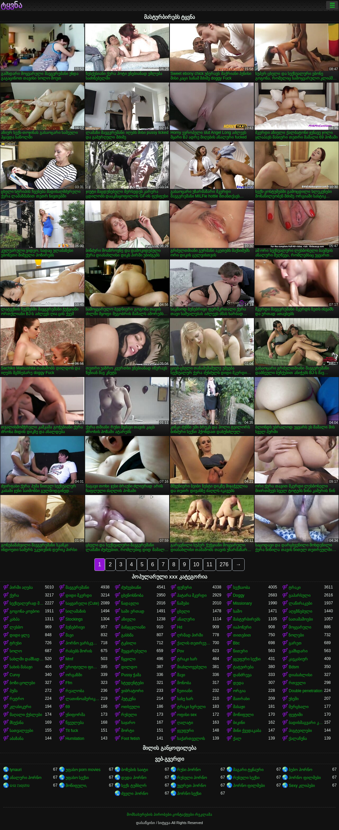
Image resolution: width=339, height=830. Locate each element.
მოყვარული (300, 627)
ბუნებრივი (75, 627)
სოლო (16, 651)
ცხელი (183, 611)
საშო (237, 611)
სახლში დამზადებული (27, 659)
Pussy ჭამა (131, 675)
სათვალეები (21, 730)
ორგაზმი (74, 675)
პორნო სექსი (189, 793)
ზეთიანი (184, 691)
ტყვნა (11, 5)
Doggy (239, 595)
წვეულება (75, 722)
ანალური (186, 619)
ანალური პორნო (25, 777)
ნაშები (183, 603)
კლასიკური (20, 706)
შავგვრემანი (77, 587)
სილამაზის (76, 611)
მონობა (184, 683)
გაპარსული (300, 595)
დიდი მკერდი (79, 595)
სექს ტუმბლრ (133, 785)
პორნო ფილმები (304, 777)
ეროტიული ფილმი (83, 667)
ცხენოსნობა (132, 595)
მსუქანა (17, 722)
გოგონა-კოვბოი (24, 611)
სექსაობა (241, 587)
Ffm (69, 683)
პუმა (14, 691)
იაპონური (242, 627)
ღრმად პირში (190, 635)
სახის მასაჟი (21, 667)
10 (196, 564)
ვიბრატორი (132, 691)
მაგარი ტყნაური (248, 769)
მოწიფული (243, 714)
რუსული (129, 714)
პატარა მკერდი (192, 595)
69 (68, 706)
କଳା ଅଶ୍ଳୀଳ (20, 785)
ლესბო (16, 627)
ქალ (237, 738)
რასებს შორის (79, 651)
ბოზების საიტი (134, 769)
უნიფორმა (75, 714)
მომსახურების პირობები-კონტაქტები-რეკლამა (169, 814)
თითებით (242, 635)
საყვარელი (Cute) (82, 603)
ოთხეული (130, 706)
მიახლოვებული (192, 667)
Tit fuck (72, 730)
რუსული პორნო (192, 777)
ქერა (14, 595)
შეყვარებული (134, 651)
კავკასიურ (298, 659)
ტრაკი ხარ (187, 659)
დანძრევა (242, 675)
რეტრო (17, 698)
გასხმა (127, 635)
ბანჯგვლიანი (133, 627)
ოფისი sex (187, 714)
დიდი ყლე (19, 635)
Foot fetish (130, 738)
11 (210, 564)
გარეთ (295, 643)
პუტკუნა (128, 698)
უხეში (294, 698)
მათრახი (241, 698)
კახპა (15, 619)
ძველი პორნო (134, 793)
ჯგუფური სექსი (247, 659)
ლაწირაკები (300, 603)
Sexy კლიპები (302, 785)
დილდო (129, 667)
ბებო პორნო (300, 769)
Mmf (69, 659)
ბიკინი (239, 722)
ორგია (239, 691)
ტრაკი (295, 587)
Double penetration (305, 691)
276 (223, 564)
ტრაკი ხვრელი (191, 706)
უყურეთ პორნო (191, 785)
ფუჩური (184, 587)
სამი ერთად (132, 611)
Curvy (15, 675)
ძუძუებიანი (131, 587)
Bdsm (294, 667)
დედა (238, 683)
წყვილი (128, 659)
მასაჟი (239, 706)
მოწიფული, (76, 785)
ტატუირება (243, 667)
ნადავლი (130, 603)
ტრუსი (16, 643)
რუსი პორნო (189, 769)
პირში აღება (21, 587)
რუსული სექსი (246, 777)
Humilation (75, 738)
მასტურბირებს (246, 619)
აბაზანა (17, 738)
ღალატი (185, 722)
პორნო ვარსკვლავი (83, 643)
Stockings (74, 619)
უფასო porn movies (83, 769)
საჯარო (128, 722)
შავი (69, 635)
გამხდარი (298, 651)
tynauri (16, 769)
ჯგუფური (185, 730)
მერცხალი (299, 706)
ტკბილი (128, 643)
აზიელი (128, 619)
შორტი (127, 730)
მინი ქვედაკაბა (247, 730)
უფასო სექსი (77, 777)
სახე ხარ (185, 698)
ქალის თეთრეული (195, 643)
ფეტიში (296, 714)
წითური (240, 651)
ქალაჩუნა (298, 738)
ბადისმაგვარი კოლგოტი (306, 722)
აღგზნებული (300, 611)
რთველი (297, 683)
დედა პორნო (133, 777)
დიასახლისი (300, 675)
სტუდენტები (132, 683)
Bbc (236, 643)
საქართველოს (191, 738)
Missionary (242, 603)
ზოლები (296, 635)
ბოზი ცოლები (22, 683)
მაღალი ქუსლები (26, 714)
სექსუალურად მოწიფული (27, 603)
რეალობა (75, 691)
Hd (179, 627)
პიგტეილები (300, 730)
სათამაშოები (301, 619)
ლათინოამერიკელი (83, 698)
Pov (180, 651)
